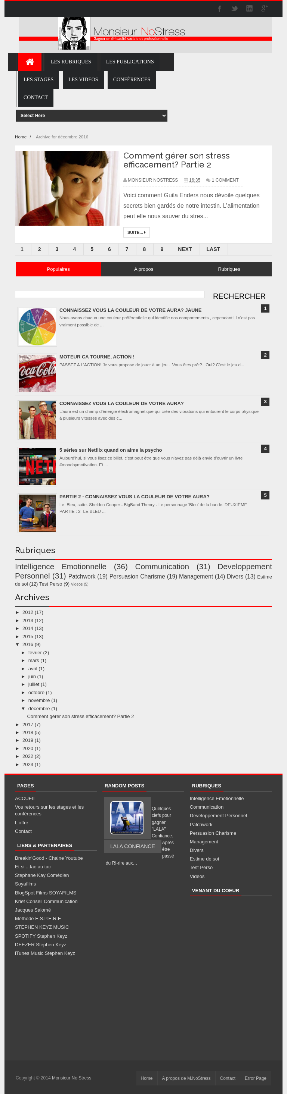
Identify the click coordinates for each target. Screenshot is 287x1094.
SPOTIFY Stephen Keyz (41, 936)
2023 (27, 764)
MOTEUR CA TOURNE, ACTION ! (97, 357)
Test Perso (50, 584)
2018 (27, 732)
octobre (36, 692)
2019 (27, 740)
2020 (27, 748)
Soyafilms (25, 884)
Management (196, 576)
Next (185, 249)
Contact (23, 831)
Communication (162, 566)
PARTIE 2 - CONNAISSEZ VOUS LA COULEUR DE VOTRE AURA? (134, 496)
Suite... (136, 232)
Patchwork (82, 576)
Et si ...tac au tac (33, 866)
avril (32, 668)
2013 (27, 620)
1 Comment (225, 180)
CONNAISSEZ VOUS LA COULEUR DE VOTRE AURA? (121, 403)
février (35, 652)
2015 (27, 636)
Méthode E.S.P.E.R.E (38, 918)
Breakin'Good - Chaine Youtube (49, 858)
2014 (27, 628)
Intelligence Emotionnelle (61, 566)
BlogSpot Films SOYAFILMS (45, 893)
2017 (27, 724)
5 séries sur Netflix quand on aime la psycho (110, 450)
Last (213, 249)
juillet (34, 684)
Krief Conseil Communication (46, 901)
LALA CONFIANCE (132, 846)
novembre (39, 700)
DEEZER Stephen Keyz (40, 944)
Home (21, 136)
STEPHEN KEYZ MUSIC (42, 927)
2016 (27, 644)
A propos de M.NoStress (186, 1078)
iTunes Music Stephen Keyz (45, 953)
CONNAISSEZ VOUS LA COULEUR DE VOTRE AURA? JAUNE (130, 310)
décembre (39, 708)
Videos (77, 584)
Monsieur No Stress (71, 1078)
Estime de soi (204, 859)
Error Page (255, 1078)
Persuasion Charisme (137, 576)
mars (33, 660)
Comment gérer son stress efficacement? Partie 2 (176, 160)
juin (32, 676)
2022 (27, 756)
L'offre (21, 822)
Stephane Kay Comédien (42, 875)
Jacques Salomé (33, 910)
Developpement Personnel (218, 815)
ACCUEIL (25, 798)
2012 (27, 612)
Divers (235, 576)
